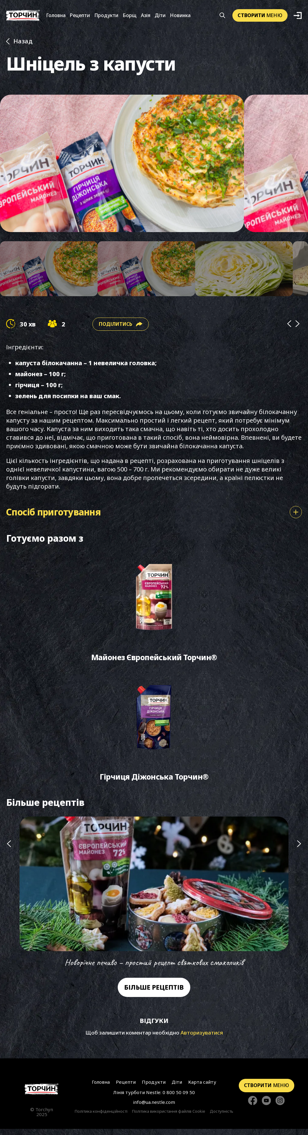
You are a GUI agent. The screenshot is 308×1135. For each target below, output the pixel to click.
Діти (160, 16)
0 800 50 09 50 (179, 1098)
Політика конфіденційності (101, 1117)
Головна (56, 16)
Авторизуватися (202, 1038)
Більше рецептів (154, 993)
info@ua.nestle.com (154, 1107)
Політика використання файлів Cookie (168, 1117)
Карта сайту (202, 1088)
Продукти (106, 16)
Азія (145, 16)
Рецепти (80, 16)
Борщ (130, 16)
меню (260, 16)
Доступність (221, 1117)
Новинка (180, 16)
